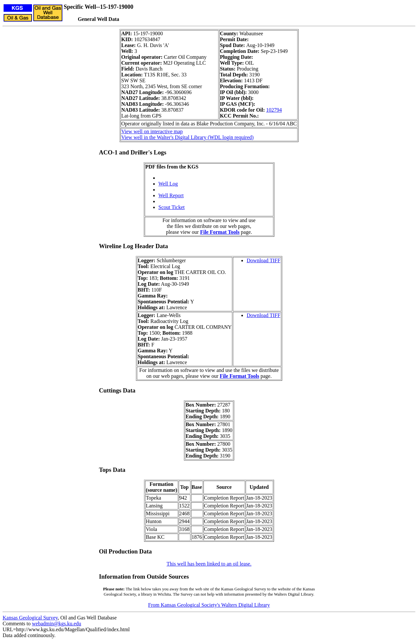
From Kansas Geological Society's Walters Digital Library (209, 605)
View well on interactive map (152, 131)
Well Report (171, 195)
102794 (274, 110)
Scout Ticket (171, 207)
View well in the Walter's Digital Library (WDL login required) (187, 137)
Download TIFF (263, 260)
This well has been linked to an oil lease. (209, 564)
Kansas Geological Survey (30, 617)
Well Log (168, 183)
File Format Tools (220, 232)
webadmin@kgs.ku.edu (56, 623)
